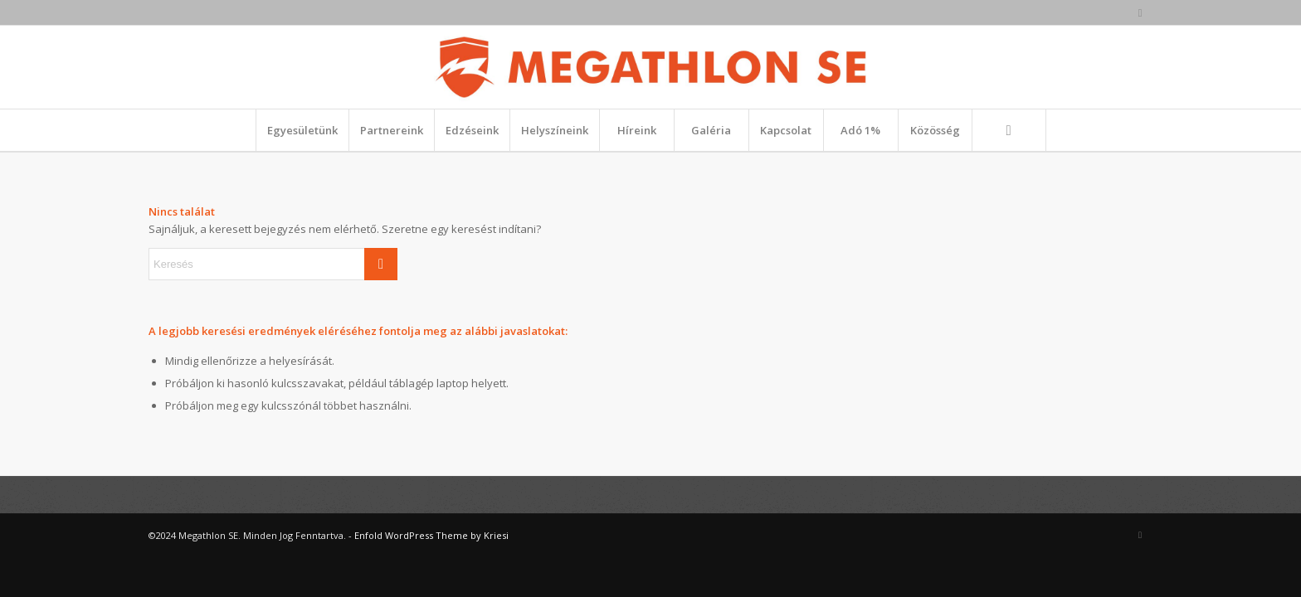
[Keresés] (1009, 130)
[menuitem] (302, 130)
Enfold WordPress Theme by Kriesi (431, 535)
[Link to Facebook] (1140, 12)
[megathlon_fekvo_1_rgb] (650, 67)
